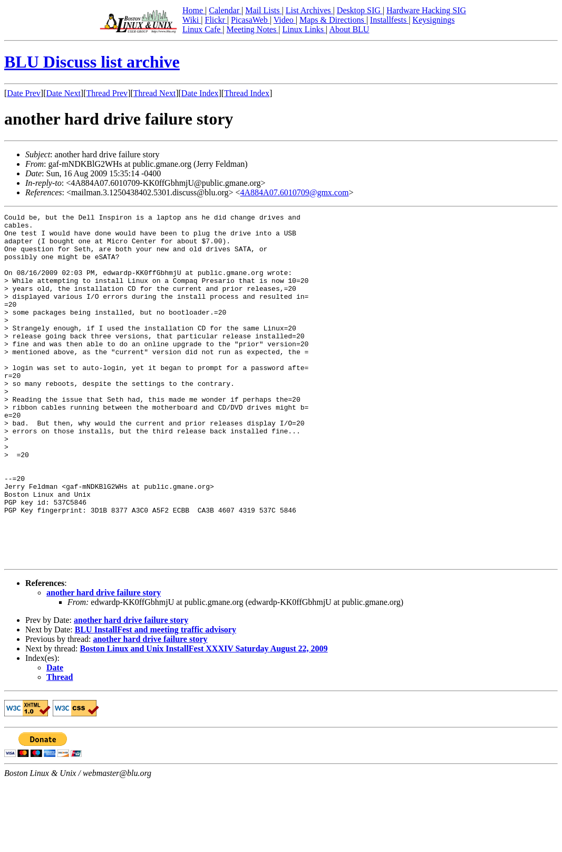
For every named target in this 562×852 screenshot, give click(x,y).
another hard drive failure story (103, 662)
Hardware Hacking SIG (426, 10)
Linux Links (304, 29)
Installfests (389, 19)
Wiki (191, 19)
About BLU (349, 29)
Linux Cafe (202, 29)
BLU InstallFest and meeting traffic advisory (155, 699)
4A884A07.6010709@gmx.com (294, 192)
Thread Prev (107, 93)
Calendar (225, 10)
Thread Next (154, 93)
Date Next (63, 93)
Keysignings (433, 19)
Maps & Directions (332, 19)
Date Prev (24, 93)
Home (193, 10)
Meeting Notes (253, 29)
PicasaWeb (250, 19)
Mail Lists (263, 10)
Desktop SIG (360, 10)
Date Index (200, 93)
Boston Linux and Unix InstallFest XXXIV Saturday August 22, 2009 (204, 718)
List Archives (309, 10)
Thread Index (246, 93)
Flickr (216, 19)
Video (285, 19)
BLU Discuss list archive (92, 61)
